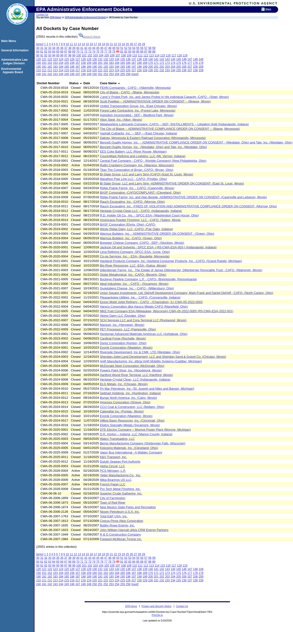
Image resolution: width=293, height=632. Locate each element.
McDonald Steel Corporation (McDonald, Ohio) (132, 366)
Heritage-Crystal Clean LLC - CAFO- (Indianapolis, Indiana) (141, 211)
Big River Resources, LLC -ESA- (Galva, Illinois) (133, 265)
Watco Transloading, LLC (117, 439)
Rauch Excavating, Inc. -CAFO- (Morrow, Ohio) (132, 201)
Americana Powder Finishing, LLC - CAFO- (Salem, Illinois (140, 220)
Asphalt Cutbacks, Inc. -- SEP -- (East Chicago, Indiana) (138, 133)
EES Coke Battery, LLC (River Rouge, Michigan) (133, 151)
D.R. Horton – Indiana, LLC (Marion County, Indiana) (136, 434)
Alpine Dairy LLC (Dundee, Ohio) (122, 315)
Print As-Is (157, 615)
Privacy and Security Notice (157, 606)
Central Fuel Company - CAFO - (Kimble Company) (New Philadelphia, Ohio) (153, 160)
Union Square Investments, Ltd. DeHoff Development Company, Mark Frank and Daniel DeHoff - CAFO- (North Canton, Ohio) (186, 293)
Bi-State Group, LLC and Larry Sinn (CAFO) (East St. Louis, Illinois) (146, 174)
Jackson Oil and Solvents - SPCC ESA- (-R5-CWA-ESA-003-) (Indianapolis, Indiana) (158, 247)
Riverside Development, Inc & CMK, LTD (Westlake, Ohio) (140, 352)
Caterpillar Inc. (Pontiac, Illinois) (122, 411)
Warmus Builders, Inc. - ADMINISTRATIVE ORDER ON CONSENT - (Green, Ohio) (157, 233)
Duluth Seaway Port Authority (120, 461)
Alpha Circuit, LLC (112, 466)
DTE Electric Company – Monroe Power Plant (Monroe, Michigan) (145, 429)
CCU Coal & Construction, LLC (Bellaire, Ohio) (132, 407)
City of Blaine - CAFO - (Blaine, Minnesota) (129, 92)
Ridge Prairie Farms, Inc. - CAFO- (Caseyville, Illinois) (137, 188)
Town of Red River (112, 502)
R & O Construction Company (120, 534)
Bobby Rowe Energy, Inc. (117, 525)
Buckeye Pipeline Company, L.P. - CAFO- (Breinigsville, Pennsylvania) (148, 279)
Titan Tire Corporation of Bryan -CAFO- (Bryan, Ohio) (136, 170)
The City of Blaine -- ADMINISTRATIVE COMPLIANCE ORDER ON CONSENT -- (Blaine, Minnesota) (170, 129)
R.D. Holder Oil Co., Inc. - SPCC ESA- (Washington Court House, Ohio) (149, 215)
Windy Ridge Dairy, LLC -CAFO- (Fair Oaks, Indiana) (136, 229)
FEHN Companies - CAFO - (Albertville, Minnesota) (135, 87)
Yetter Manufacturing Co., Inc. (120, 475)
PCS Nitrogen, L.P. (113, 470)
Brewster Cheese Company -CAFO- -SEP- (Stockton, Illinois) (142, 242)
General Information (16, 50)
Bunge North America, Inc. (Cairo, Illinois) (128, 397)
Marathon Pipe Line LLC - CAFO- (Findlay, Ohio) (133, 179)
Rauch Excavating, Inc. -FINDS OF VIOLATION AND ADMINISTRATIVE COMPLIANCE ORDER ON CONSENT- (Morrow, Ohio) (188, 206)
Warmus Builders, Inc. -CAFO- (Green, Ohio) (131, 238)
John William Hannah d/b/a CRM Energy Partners (134, 530)
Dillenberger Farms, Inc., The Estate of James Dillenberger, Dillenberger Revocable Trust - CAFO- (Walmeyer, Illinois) (181, 270)
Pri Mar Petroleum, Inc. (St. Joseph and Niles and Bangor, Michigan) (147, 388)
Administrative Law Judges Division (15, 61)
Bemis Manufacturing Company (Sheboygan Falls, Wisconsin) (142, 443)
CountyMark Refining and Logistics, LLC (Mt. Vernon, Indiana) (142, 156)
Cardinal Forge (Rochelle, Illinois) (123, 338)
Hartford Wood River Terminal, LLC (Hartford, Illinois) (136, 375)
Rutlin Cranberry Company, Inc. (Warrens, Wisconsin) (137, 165)
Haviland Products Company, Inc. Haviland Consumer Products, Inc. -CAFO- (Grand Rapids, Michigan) (171, 261)
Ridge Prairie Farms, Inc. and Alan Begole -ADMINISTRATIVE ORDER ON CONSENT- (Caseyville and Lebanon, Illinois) (183, 197)
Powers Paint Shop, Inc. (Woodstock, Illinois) (131, 370)
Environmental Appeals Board (13, 70)
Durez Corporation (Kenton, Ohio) (123, 343)
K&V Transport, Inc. (113, 457)
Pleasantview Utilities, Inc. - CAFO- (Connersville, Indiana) (140, 297)
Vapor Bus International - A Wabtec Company (131, 452)
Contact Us (42, 14)
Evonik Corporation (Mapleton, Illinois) (126, 347)
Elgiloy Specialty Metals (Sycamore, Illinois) (130, 425)
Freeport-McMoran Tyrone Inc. (121, 539)
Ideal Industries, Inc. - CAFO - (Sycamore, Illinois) (134, 284)
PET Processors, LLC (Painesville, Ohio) (128, 329)
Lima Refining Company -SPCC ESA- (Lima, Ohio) (135, 252)
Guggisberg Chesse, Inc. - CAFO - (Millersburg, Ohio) (137, 288)
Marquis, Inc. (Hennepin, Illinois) (122, 325)
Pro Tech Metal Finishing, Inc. (120, 489)
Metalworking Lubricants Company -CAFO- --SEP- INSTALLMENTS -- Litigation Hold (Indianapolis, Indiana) (174, 124)
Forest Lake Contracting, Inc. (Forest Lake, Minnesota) (137, 110)
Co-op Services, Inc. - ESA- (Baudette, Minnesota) (134, 256)
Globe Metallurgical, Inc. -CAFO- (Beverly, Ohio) (133, 274)
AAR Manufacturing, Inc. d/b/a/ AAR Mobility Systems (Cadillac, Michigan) (151, 361)
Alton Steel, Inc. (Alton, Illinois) (121, 119)
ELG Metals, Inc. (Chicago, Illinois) (124, 384)
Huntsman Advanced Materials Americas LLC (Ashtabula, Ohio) (144, 334)
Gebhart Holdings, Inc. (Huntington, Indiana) (130, 393)
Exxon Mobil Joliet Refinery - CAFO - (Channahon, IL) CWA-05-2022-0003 (151, 302)
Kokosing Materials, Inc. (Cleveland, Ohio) (129, 448)
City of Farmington (112, 498)
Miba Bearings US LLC (116, 480)
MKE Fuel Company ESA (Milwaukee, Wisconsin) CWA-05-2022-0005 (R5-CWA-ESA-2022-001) (166, 311)
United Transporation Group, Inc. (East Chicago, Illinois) (138, 106)
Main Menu (9, 41)
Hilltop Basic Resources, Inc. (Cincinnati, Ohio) (132, 420)
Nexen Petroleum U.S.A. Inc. (120, 511)
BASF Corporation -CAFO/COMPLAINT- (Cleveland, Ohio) (140, 192)
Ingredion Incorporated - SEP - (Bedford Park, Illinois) (137, 115)
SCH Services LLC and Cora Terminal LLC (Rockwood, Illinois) (143, 320)
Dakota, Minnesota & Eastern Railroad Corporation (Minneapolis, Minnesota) (153, 138)
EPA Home (55, 17)
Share (268, 9)
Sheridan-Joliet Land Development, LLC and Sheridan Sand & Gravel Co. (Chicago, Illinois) (163, 356)
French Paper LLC (112, 484)
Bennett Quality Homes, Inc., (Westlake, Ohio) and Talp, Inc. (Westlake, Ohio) (153, 147)
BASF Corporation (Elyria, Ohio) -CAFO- (128, 224)
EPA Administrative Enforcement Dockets (85, 17)
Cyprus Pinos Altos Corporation (121, 521)
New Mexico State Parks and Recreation (128, 507)
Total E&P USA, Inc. (113, 516)
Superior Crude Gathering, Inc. (121, 493)
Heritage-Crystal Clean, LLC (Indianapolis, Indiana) (135, 379)
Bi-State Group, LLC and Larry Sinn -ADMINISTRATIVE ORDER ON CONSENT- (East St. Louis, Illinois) (172, 183)
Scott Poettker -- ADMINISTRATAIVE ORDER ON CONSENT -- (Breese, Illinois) (155, 101)
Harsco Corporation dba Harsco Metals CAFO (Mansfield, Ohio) (144, 306)
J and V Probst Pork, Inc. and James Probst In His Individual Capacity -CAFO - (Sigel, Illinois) (164, 97)
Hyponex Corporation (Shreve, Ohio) (125, 402)
